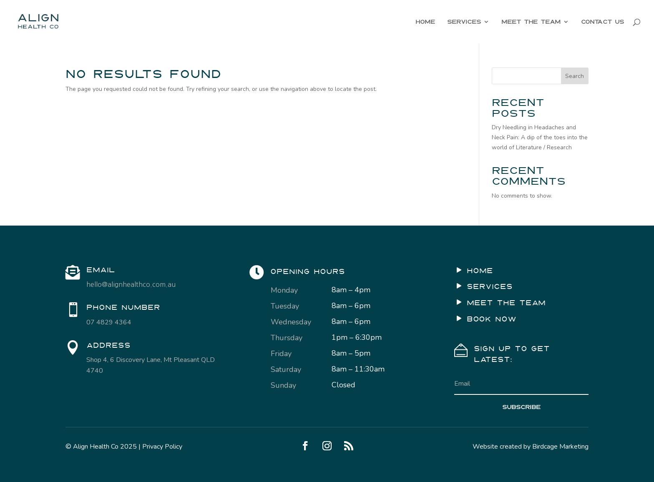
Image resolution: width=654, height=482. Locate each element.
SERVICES (464, 22)
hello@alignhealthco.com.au (131, 284)
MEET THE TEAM (531, 22)
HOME (425, 22)
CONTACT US (602, 22)
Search (574, 76)
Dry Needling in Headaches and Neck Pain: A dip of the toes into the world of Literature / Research (540, 137)
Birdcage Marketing (560, 446)
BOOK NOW (491, 319)
